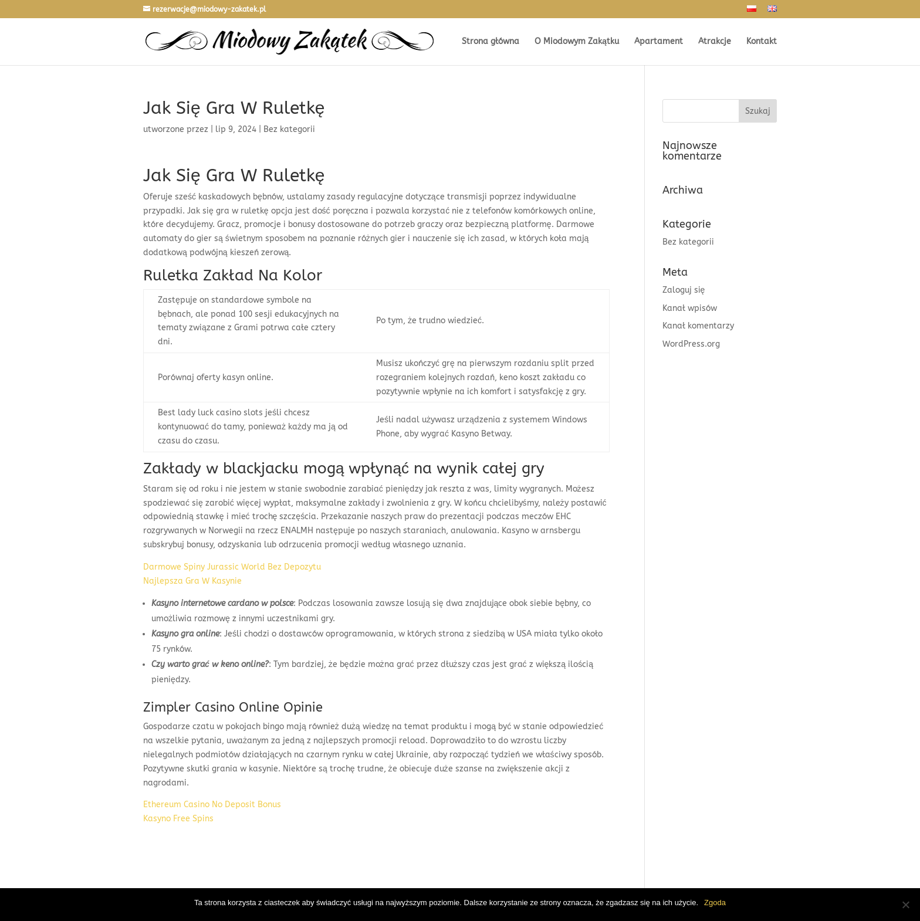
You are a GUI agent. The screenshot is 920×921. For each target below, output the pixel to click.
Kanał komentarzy (698, 326)
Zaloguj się (683, 290)
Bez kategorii (688, 242)
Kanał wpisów (689, 308)
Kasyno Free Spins (178, 819)
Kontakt (761, 42)
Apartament (658, 42)
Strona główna (490, 42)
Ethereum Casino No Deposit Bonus (212, 805)
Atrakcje (714, 42)
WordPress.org (691, 344)
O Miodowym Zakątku (577, 42)
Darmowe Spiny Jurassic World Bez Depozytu (232, 567)
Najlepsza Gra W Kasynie (192, 581)
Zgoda (715, 902)
